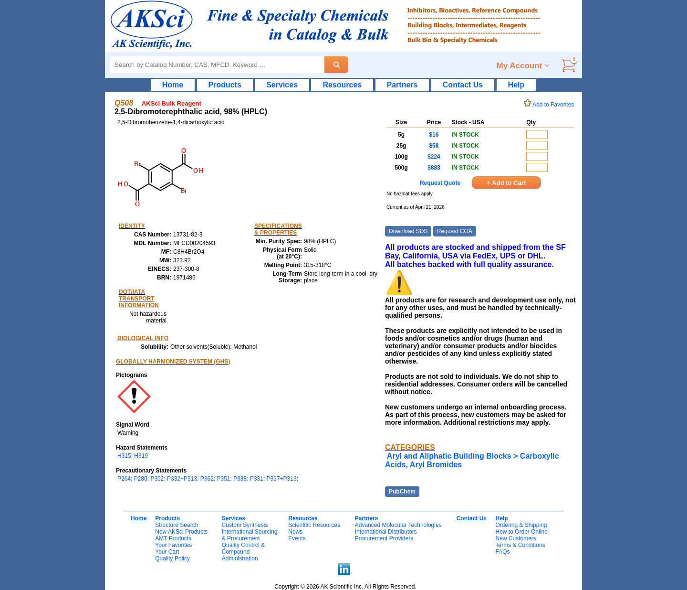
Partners (402, 85)
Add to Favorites (550, 104)
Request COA (454, 231)
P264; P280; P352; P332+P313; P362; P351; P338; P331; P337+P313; (207, 478)
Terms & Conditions (520, 545)
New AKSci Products (181, 531)
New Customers (515, 538)
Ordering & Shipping (521, 525)
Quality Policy (172, 558)
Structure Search (176, 525)
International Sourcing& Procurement (250, 535)
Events (297, 538)
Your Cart (167, 551)
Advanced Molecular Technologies (398, 525)
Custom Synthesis (245, 525)
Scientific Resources (314, 525)
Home (172, 85)
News (295, 531)
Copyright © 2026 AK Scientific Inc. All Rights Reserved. (345, 586)
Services (282, 85)
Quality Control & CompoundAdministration (243, 552)
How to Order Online (521, 531)
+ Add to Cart (506, 182)
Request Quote (440, 183)
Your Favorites (173, 545)
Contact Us (463, 85)
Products (224, 85)
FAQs (502, 551)
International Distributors (386, 531)
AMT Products (173, 538)
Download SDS (408, 231)
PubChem (402, 491)
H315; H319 (132, 455)
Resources (342, 85)
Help (516, 85)
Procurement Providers (384, 538)
